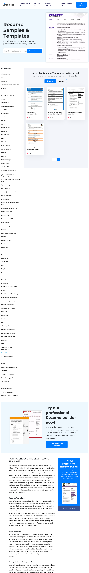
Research (4, 340)
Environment (5, 222)
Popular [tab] (50, 81)
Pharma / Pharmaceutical (9, 326)
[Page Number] (54, 159)
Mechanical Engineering (9, 287)
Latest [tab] (61, 81)
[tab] (55, 81)
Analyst (3, 99)
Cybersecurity (5, 185)
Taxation (4, 370)
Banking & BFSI (6, 149)
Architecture (5, 102)
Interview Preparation (48, 4)
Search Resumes (35, 51)
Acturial (3, 88)
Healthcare (4, 244)
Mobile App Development (9, 297)
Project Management (8, 337)
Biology (3, 156)
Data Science (5, 188)
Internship (4, 258)
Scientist (4, 353)
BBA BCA (4, 124)
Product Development (8, 329)
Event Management (7, 226)
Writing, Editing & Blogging (9, 395)
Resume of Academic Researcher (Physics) (55, 113)
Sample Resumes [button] (66, 4)
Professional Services (8, 333)
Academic (4, 81)
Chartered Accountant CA (9, 167)
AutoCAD (4, 110)
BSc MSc (4, 142)
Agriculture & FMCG (7, 95)
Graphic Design (6, 240)
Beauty (3, 152)
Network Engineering (8, 301)
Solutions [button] (37, 4)
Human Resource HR (8, 251)
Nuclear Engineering (7, 304)
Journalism (4, 261)
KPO (2, 265)
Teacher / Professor (7, 374)
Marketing (4, 283)
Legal (3, 269)
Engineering (5, 215)
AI (2, 77)
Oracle (3, 319)
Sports (3, 363)
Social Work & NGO (7, 356)
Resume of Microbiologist (32, 113)
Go (58, 159)
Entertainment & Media (8, 219)
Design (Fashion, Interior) (9, 192)
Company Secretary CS (8, 170)
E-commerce (5, 199)
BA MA (3, 120)
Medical (3, 290)
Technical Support (7, 378)
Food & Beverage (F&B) (8, 233)
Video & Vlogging (6, 388)
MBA (2, 272)
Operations (4, 315)
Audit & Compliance (7, 106)
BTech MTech (5, 145)
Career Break (5, 163)
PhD (2, 322)
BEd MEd (4, 131)
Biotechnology (6, 160)
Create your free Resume (57, 444)
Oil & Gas (4, 312)
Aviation (3, 117)
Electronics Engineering (9, 208)
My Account (81, 4)
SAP (2, 344)
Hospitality (4, 247)
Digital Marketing (6, 195)
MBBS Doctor (5, 276)
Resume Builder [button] (25, 4)
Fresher (3, 236)
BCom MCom (5, 127)
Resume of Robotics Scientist (75, 113)
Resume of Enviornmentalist (33, 148)
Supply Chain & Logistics (9, 367)
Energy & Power (6, 211)
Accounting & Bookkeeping (10, 85)
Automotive (5, 113)
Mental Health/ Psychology (9, 294)
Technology (5, 381)
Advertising (5, 92)
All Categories (5, 74)
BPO (2, 138)
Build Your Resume (69, 508)
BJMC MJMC (5, 135)
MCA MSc (4, 279)
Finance (3, 229)
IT (2, 254)
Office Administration (8, 308)
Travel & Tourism (6, 385)
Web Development (7, 392)
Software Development (8, 360)
